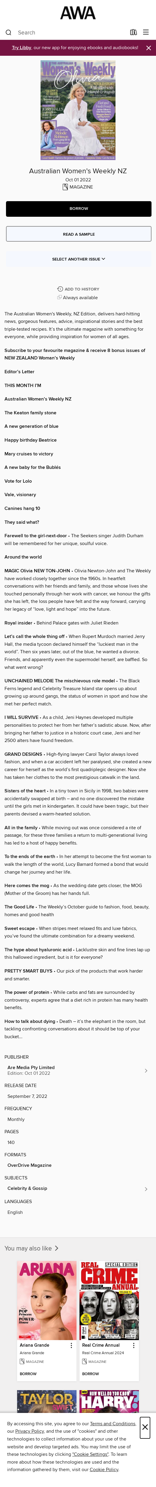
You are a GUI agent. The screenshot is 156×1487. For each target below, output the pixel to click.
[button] (79, 209)
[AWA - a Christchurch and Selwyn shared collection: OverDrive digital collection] (78, 12)
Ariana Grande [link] (34, 1345)
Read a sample (79, 234)
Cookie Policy (104, 1470)
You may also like (32, 1249)
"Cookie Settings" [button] (90, 1454)
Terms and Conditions (112, 1424)
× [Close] (145, 1427)
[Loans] (133, 33)
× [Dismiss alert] (149, 48)
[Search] (8, 32)
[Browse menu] (146, 32)
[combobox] (66, 32)
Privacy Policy (29, 1431)
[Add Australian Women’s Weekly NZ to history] (79, 289)
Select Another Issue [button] (79, 259)
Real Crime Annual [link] (101, 1345)
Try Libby (21, 48)
